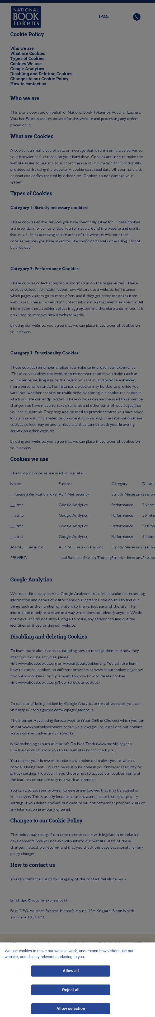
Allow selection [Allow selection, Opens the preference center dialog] (71, 1008)
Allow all (71, 971)
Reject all (70, 990)
